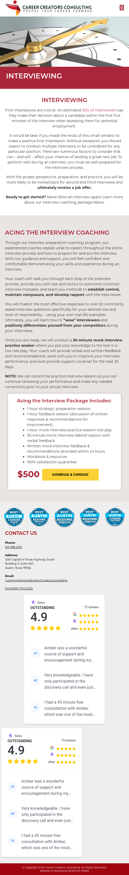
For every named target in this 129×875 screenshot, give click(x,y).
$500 (28, 473)
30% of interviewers (99, 110)
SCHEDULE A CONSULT (70, 474)
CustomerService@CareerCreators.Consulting (36, 580)
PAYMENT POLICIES (19, 588)
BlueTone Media (78, 870)
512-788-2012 (13, 547)
